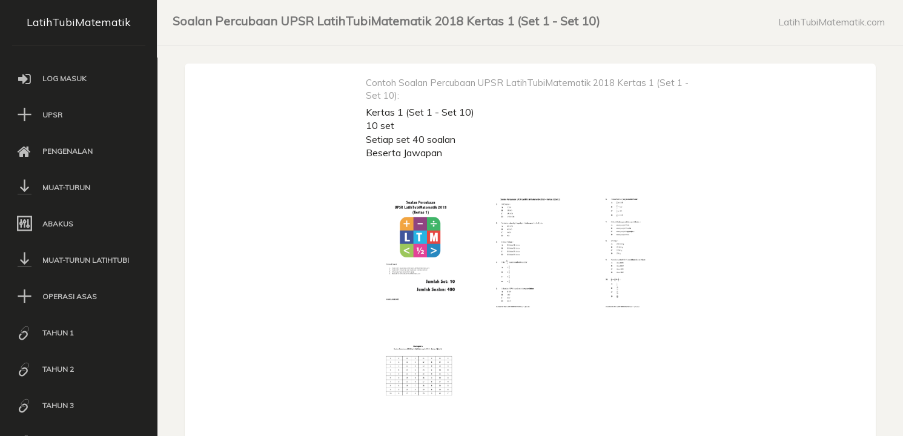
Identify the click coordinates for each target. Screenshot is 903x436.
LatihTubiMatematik (79, 22)
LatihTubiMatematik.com (831, 22)
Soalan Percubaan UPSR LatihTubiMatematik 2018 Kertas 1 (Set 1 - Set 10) (386, 20)
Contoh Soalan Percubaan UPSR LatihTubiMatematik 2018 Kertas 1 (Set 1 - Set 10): (527, 89)
